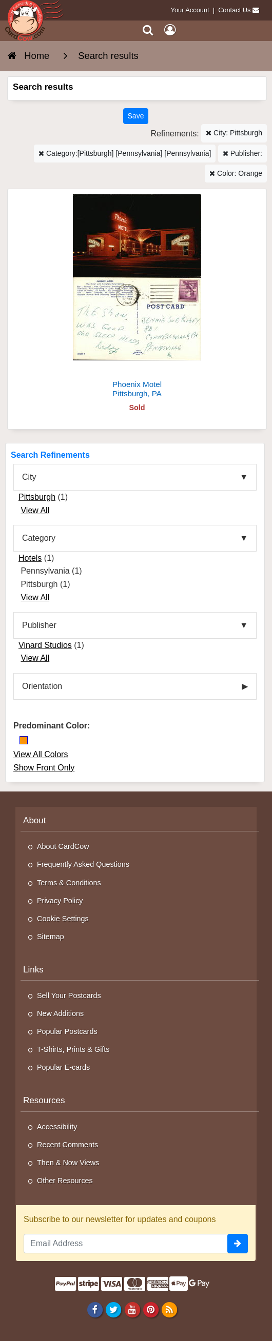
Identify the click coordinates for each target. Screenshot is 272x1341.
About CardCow (63, 846)
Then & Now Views (68, 1163)
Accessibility (57, 1127)
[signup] (237, 1243)
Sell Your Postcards (69, 995)
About (34, 820)
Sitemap (50, 936)
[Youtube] (132, 1309)
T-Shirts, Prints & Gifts (73, 1049)
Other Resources (65, 1180)
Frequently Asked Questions (83, 864)
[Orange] (24, 740)
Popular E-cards (63, 1067)
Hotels (30, 558)
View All (35, 510)
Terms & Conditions (69, 883)
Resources (44, 1100)
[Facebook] (95, 1309)
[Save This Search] (136, 116)
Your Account (190, 10)
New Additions (60, 1013)
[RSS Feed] (169, 1309)
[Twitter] (114, 1309)
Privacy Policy (60, 901)
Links (33, 969)
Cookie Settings (63, 919)
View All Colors (40, 754)
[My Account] (170, 30)
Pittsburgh (36, 497)
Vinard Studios (45, 645)
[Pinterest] (151, 1309)
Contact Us (234, 10)
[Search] (148, 30)
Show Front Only (43, 767)
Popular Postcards (67, 1031)
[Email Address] (125, 1243)
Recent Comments (67, 1145)
